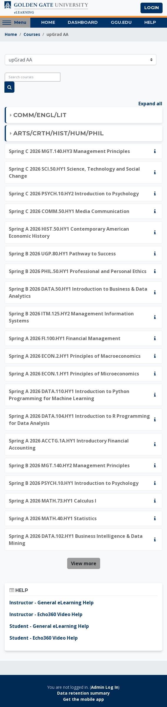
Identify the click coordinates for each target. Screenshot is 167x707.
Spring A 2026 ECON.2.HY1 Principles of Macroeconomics (74, 356)
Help (150, 22)
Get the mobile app (83, 699)
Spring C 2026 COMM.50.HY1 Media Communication (69, 211)
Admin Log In (104, 687)
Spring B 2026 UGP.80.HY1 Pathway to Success (62, 253)
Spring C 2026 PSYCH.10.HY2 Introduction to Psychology (74, 193)
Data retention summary (83, 693)
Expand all (150, 103)
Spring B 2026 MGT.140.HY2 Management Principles (69, 465)
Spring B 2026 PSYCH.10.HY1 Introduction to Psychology (73, 483)
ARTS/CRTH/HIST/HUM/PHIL (58, 133)
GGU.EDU (121, 22)
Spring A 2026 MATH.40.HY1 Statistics (53, 518)
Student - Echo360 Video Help (43, 638)
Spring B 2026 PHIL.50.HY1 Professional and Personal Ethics (77, 271)
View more (83, 563)
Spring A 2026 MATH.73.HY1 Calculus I (52, 501)
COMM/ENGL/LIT (40, 115)
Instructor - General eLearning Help (51, 602)
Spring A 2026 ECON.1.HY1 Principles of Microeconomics (74, 373)
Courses (32, 34)
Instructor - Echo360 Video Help (45, 614)
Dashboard (83, 22)
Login (151, 7)
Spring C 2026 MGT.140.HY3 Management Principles (69, 151)
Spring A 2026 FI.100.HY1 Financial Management (64, 338)
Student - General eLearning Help (49, 626)
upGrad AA (57, 34)
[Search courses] (32, 77)
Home (48, 22)
